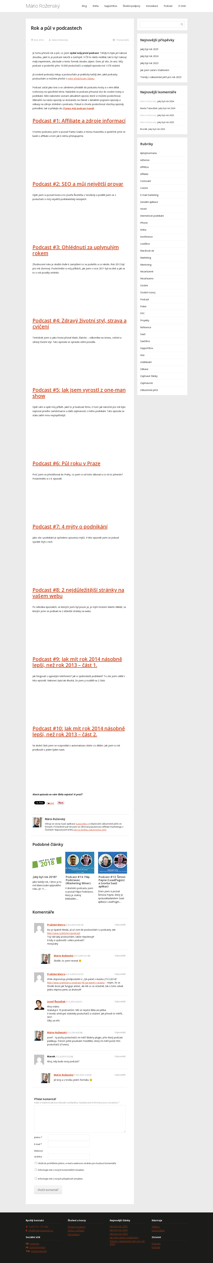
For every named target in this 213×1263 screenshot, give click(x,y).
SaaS (143, 334)
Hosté (143, 208)
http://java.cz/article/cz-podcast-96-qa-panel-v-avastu (76, 982)
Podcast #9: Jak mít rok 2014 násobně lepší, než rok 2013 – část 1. (77, 662)
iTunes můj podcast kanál (78, 108)
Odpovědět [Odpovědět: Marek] (120, 1056)
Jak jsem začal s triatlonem (154, 70)
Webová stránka (38, 1153)
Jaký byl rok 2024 (149, 56)
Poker (143, 306)
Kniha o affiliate (76, 1230)
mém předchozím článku (81, 78)
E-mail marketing (149, 195)
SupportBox (110, 5)
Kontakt (156, 1247)
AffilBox (144, 167)
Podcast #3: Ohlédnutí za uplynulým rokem (75, 250)
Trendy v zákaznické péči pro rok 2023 (160, 77)
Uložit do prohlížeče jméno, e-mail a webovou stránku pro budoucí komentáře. (77, 1163)
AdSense (145, 160)
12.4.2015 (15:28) (65, 1056)
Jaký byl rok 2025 (149, 49)
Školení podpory (131, 5)
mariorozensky (39, 1251)
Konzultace (152, 5)
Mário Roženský (43, 6)
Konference (146, 236)
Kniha (96, 5)
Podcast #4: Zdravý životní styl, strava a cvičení (79, 323)
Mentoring (145, 264)
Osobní (144, 285)
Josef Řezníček (56, 1001)
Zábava (144, 369)
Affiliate (144, 174)
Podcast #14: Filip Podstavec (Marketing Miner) (78, 880)
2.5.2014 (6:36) (75, 1032)
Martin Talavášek (149, 108)
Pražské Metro (56, 924)
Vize (142, 355)
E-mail (38, 1144)
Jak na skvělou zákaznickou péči (90, 829)
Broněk (143, 129)
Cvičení (144, 188)
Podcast (168, 5)
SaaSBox (145, 341)
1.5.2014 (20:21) (74, 1001)
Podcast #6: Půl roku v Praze (66, 463)
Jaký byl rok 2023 (149, 63)
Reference (145, 327)
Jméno (38, 1137)
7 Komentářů (121, 39)
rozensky (34, 1243)
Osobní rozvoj (147, 292)
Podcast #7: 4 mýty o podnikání (70, 526)
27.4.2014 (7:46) (82, 955)
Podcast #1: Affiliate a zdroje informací (79, 120)
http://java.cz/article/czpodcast (63, 933)
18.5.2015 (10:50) (83, 1075)
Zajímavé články (149, 376)
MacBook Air (147, 250)
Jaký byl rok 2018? (45, 877)
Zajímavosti (146, 383)
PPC (142, 313)
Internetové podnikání (152, 215)
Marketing (145, 257)
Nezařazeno (147, 278)
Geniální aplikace (149, 202)
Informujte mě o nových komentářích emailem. (61, 1169)
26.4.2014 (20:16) (75, 924)
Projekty (144, 320)
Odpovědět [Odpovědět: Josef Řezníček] (120, 1001)
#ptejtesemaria (148, 153)
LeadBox (145, 243)
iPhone (144, 222)
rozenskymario (37, 1247)
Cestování (145, 181)
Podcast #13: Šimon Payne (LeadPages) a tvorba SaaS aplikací (111, 881)
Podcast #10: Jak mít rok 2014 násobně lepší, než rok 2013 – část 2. (78, 731)
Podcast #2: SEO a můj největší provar (77, 183)
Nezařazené (146, 271)
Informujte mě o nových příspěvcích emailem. (60, 1178)
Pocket (50, 803)
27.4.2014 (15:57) (75, 974)
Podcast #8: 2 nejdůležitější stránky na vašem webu (78, 592)
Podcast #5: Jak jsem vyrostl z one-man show (79, 392)
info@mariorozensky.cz (40, 1230)
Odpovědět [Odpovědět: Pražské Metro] (120, 924)
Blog (84, 5)
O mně (182, 5)
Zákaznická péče (149, 390)
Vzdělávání (146, 362)
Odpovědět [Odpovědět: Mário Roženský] (120, 955)
